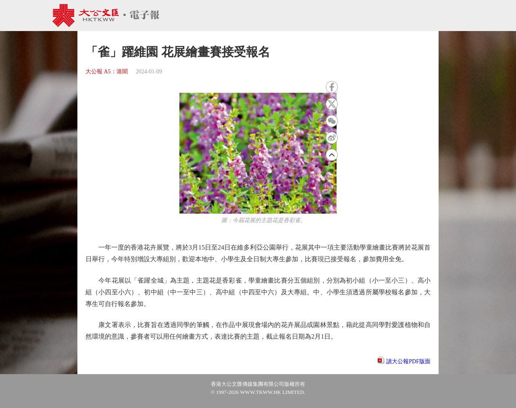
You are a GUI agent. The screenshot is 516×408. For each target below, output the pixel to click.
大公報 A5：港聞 (106, 72)
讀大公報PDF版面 (408, 361)
